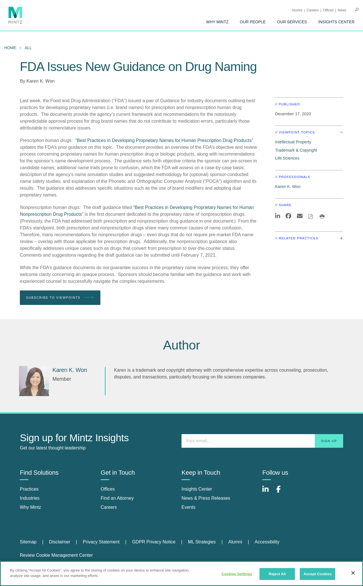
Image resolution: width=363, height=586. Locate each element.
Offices (328, 10)
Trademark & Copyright (296, 150)
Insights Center (336, 22)
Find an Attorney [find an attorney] (117, 498)
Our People (253, 22)
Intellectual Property (293, 142)
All (28, 47)
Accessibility (267, 541)
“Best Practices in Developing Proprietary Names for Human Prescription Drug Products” (164, 140)
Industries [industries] (29, 498)
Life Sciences (287, 158)
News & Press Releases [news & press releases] (206, 498)
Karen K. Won (40, 81)
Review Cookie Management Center (56, 555)
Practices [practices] (29, 489)
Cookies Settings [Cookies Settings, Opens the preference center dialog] (236, 574)
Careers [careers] (109, 507)
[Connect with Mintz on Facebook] (282, 492)
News (342, 10)
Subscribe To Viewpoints (60, 297)
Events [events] (188, 507)
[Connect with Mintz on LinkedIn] (268, 492)
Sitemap (28, 541)
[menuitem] (217, 22)
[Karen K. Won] (34, 381)
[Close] (353, 573)
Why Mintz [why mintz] (30, 507)
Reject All (277, 574)
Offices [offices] (108, 489)
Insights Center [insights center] (197, 489)
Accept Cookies (317, 574)
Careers (313, 10)
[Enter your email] (262, 441)
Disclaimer (59, 541)
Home (10, 47)
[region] (181, 573)
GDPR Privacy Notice (154, 541)
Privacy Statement (101, 541)
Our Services (292, 22)
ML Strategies (202, 541)
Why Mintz (217, 22)
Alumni (297, 10)
